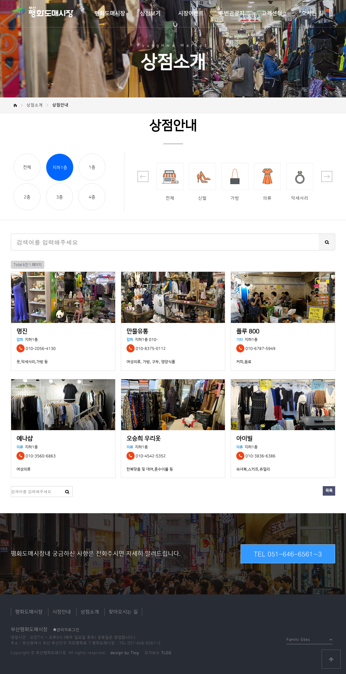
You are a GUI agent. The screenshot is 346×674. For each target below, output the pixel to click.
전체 (27, 167)
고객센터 (272, 14)
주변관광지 (231, 14)
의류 (19, 447)
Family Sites (298, 638)
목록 (328, 491)
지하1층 (59, 167)
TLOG (166, 653)
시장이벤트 (191, 14)
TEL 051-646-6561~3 (288, 553)
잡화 (19, 340)
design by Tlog (124, 653)
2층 (27, 197)
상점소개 (90, 612)
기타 (239, 340)
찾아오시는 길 (123, 612)
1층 (92, 167)
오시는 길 (312, 14)
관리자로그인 (66, 630)
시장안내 (61, 612)
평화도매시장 (109, 14)
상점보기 (150, 14)
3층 (59, 197)
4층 (92, 197)
